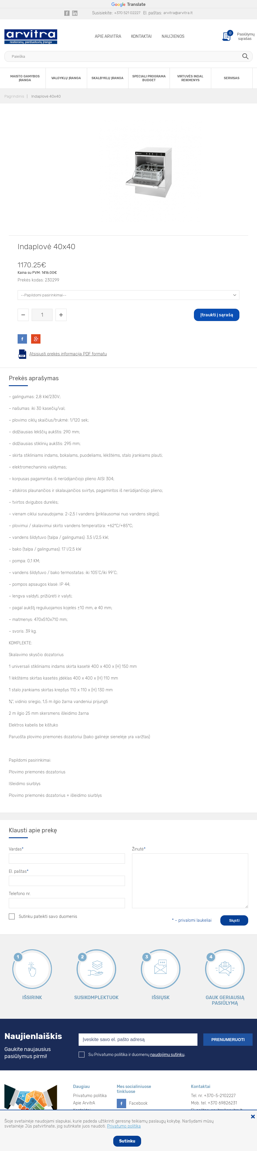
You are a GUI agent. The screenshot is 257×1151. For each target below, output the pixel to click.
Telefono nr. (20, 893)
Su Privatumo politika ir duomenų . (132, 1054)
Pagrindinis (14, 96)
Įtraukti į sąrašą (216, 315)
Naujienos (173, 36)
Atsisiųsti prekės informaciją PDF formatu (68, 354)
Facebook (138, 1103)
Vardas (16, 849)
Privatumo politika (90, 1095)
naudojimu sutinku (167, 1054)
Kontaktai (141, 36)
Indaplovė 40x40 (46, 96)
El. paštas (18, 871)
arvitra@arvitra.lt (178, 13)
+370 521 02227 (127, 13)
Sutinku (127, 1141)
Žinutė (139, 849)
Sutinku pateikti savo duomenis (43, 916)
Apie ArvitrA (108, 36)
